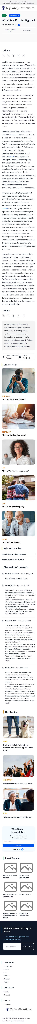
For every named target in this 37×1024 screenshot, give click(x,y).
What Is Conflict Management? (15, 471)
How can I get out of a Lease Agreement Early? (10, 915)
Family (4, 539)
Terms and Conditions (17, 1021)
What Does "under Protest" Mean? (18, 784)
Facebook (7, 1005)
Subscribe (18, 845)
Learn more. (31, 3)
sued (12, 156)
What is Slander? (25, 894)
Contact (7, 995)
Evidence (7, 976)
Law (3, 468)
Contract (6, 396)
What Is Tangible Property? (13, 506)
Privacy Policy (6, 1021)
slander (5, 208)
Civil (4, 503)
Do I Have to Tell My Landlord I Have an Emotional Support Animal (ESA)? (18, 747)
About (6, 992)
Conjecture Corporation (22, 1018)
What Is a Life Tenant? (11, 542)
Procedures (8, 966)
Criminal (6, 969)
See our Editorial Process (10, 357)
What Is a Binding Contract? (14, 435)
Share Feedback (24, 357)
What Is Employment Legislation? (18, 817)
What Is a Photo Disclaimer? (14, 399)
